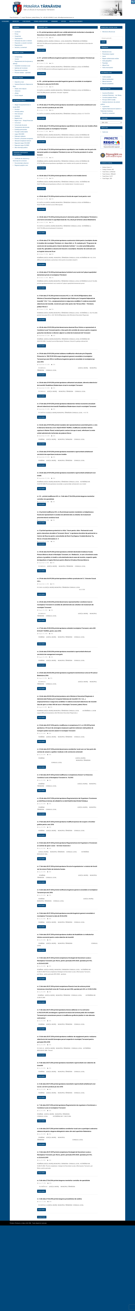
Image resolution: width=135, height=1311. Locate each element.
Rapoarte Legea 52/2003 (22, 145)
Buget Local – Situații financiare (24, 120)
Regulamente (18, 45)
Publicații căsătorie (20, 136)
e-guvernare (105, 106)
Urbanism (54, 21)
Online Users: (106, 167)
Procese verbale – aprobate (23, 72)
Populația (105, 63)
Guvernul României (108, 93)
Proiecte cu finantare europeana (24, 138)
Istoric (104, 56)
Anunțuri (15, 21)
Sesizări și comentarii (21, 47)
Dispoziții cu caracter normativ (23, 43)
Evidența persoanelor (21, 129)
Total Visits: (105, 172)
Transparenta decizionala (22, 127)
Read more (41, 53)
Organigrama (18, 38)
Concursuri (26, 21)
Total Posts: (105, 176)
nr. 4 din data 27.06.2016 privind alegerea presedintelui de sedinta (66, 1284)
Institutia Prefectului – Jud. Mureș (111, 95)
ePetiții (63, 21)
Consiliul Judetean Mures (109, 97)
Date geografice (107, 61)
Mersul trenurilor (107, 81)
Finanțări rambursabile (21, 132)
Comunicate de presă (21, 125)
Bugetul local (18, 118)
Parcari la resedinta (107, 83)
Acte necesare (19, 114)
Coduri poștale (106, 77)
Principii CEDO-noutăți (108, 100)
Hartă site (105, 132)
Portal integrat (19, 95)
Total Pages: (106, 178)
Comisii (17, 59)
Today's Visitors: (107, 169)
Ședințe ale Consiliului (21, 68)
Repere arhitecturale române (110, 58)
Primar (16, 34)
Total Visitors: (106, 174)
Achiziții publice (19, 111)
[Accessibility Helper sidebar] (133, 2)
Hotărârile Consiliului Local (22, 66)
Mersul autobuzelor (107, 79)
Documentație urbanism (22, 163)
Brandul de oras (106, 52)
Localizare (5, 21)
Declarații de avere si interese (23, 41)
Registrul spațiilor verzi (21, 165)
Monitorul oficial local (108, 32)
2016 (52, 40)
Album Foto (105, 65)
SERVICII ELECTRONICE (76, 21)
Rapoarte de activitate (21, 70)
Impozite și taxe (19, 82)
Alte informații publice (21, 147)
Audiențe (17, 116)
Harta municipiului (107, 67)
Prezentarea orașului (108, 54)
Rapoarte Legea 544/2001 (22, 143)
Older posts (42, 1302)
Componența (18, 57)
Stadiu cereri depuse (41, 21)
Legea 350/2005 (19, 134)
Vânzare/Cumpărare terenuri (23, 141)
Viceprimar (18, 36)
